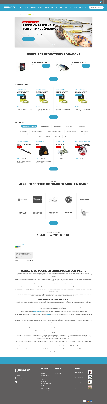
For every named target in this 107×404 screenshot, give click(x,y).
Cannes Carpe (81, 126)
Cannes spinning (45, 126)
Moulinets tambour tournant (42, 131)
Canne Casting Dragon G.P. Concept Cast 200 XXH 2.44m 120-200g (23, 144)
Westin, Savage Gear (79, 377)
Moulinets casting (58, 131)
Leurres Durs (71, 131)
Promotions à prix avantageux (29, 126)
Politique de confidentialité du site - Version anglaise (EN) (46, 387)
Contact (43, 393)
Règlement (43, 373)
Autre (58, 136)
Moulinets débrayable (25, 131)
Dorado (22, 244)
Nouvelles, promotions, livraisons (53, 54)
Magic (22, 246)
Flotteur (49, 136)
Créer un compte (58, 373)
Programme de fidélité (46, 390)
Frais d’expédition (45, 379)
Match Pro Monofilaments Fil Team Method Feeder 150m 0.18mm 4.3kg (82, 145)
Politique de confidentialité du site (46, 382)
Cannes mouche (69, 126)
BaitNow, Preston (78, 372)
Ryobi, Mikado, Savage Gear (80, 382)
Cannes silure (57, 126)
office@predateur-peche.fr (14, 2)
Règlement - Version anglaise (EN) (45, 376)
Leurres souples (82, 131)
